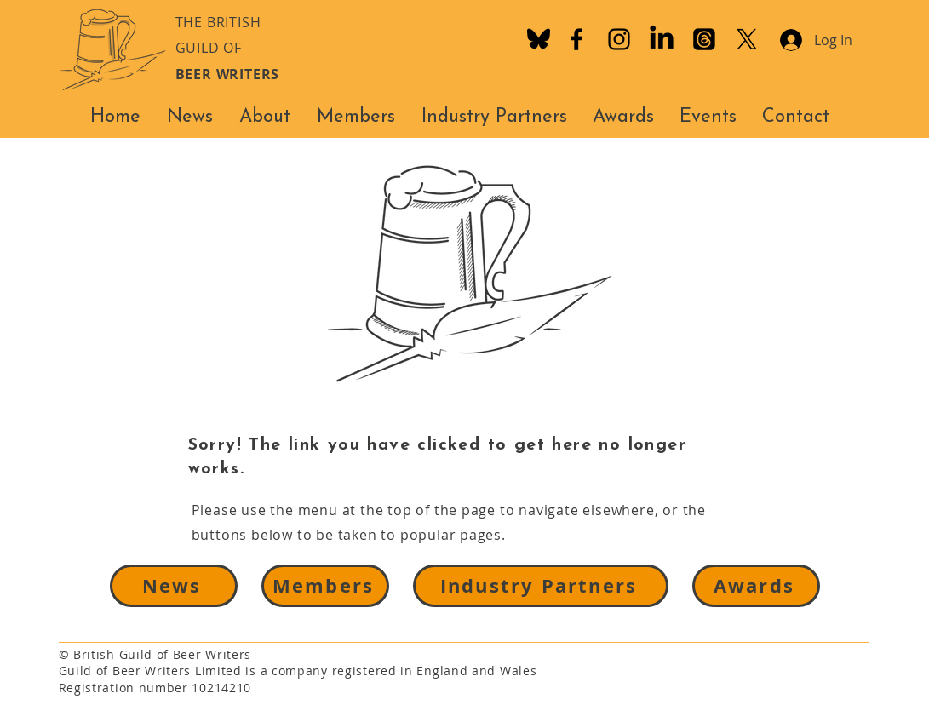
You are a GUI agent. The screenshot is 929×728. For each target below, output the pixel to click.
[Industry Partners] (540, 586)
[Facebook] (576, 39)
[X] (746, 39)
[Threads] (704, 39)
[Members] (325, 586)
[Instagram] (619, 39)
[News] (174, 586)
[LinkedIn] (661, 39)
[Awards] (756, 586)
